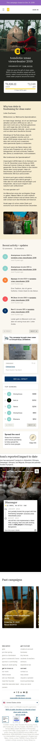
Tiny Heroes (24, 655)
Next (34, 331)
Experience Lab (25, 665)
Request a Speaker (26, 678)
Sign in (35, 10)
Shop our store (25, 684)
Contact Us (24, 671)
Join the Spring (7, 652)
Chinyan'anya (10, 367)
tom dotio (27, 66)
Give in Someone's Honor (11, 658)
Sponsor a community (9, 662)
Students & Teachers (27, 658)
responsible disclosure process (20, 698)
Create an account (26, 649)
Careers (4, 687)
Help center (24, 675)
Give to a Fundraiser (9, 655)
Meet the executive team (10, 684)
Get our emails (20, 715)
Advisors (23, 662)
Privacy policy (20, 695)
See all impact (20, 379)
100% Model (6, 675)
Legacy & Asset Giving (9, 665)
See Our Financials (8, 678)
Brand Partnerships (27, 681)
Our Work (5, 671)
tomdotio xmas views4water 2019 (23, 258)
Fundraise (23, 652)
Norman (14, 279)
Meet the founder (8, 681)
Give (3, 649)
